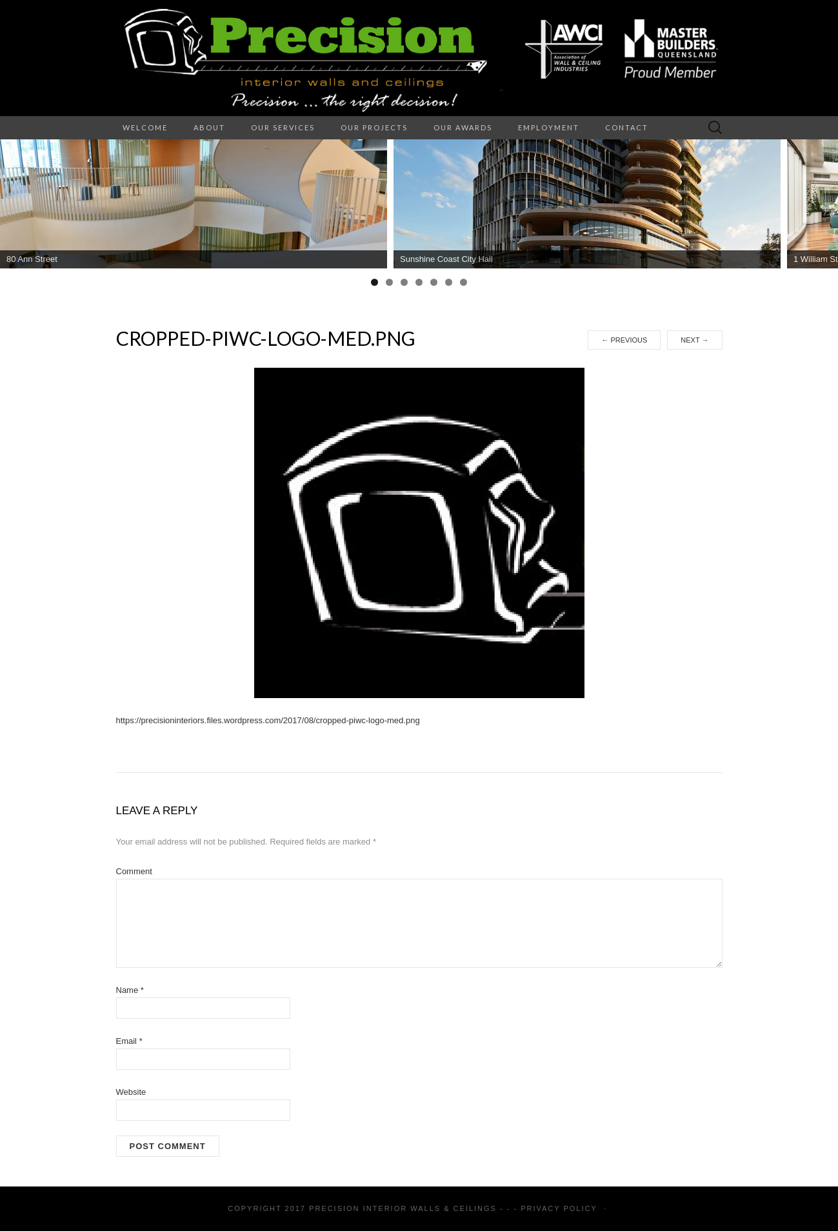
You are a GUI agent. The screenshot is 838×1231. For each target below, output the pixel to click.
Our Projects (374, 127)
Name (130, 990)
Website (131, 1092)
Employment (548, 127)
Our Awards (463, 127)
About (209, 127)
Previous (624, 340)
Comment (134, 871)
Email (129, 1041)
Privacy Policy (559, 1208)
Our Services (283, 127)
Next (694, 340)
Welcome (145, 127)
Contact (626, 127)
